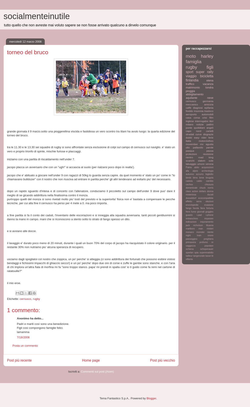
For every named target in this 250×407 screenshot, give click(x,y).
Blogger (151, 398)
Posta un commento (25, 345)
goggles (209, 212)
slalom (201, 160)
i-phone (209, 215)
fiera (202, 208)
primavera (191, 242)
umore (201, 163)
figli (210, 67)
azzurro (200, 174)
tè (212, 256)
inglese (190, 121)
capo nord (193, 131)
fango (188, 208)
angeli (210, 127)
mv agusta (206, 144)
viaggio (191, 76)
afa (187, 171)
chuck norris (206, 188)
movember (192, 144)
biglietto (209, 174)
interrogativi (201, 121)
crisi (204, 117)
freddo (189, 111)
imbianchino (192, 218)
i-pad (199, 215)
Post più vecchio (162, 360)
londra (209, 87)
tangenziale (199, 256)
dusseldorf (191, 198)
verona (209, 163)
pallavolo (198, 147)
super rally (204, 72)
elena (209, 80)
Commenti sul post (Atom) (97, 371)
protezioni (191, 154)
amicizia (208, 104)
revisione (208, 154)
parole (210, 147)
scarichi (190, 160)
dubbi (189, 137)
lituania (209, 225)
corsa (197, 117)
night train (193, 235)
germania (208, 101)
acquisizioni (207, 167)
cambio (210, 181)
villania (189, 259)
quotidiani (199, 127)
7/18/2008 (23, 337)
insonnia (199, 111)
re (212, 242)
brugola (209, 177)
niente (210, 232)
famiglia (194, 61)
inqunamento (206, 222)
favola (196, 208)
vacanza (208, 84)
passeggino (191, 239)
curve (198, 134)
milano (189, 124)
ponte (189, 127)
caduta (189, 181)
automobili (207, 114)
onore (210, 235)
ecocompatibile (205, 198)
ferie (210, 137)
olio (188, 147)
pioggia (190, 91)
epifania (208, 107)
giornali (201, 212)
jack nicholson (194, 225)
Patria (189, 167)
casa (188, 117)
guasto (189, 215)
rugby (36, 299)
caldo (199, 181)
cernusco (25, 299)
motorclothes (206, 140)
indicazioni (191, 222)
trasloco (208, 111)
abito (196, 167)
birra (195, 177)
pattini (210, 124)
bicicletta (206, 76)
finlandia (192, 80)
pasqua (190, 150)
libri (211, 121)
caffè (188, 107)
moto (191, 56)
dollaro (202, 191)
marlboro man (194, 228)
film (211, 117)
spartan (189, 252)
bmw (201, 177)
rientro (189, 157)
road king (205, 157)
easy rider (200, 137)
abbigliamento (195, 94)
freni (188, 212)
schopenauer (206, 249)
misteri (210, 228)
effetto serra (194, 201)
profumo (203, 242)
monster (200, 232)
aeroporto (191, 114)
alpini (195, 171)
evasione (208, 205)
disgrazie (208, 134)
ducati (210, 194)
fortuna (209, 208)
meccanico (192, 104)
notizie (200, 124)
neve (210, 97)
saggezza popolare (199, 246)
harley (207, 56)
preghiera (208, 239)
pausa (209, 150)
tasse (208, 256)
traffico (190, 84)
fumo (193, 212)
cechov (189, 184)
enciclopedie (192, 205)
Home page (91, 360)
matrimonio (193, 87)
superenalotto (206, 252)
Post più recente (19, 360)
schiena (190, 249)
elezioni (209, 201)
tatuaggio (191, 163)
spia (196, 252)
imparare (208, 218)
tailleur (189, 256)
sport (189, 72)
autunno (190, 174)
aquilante (191, 97)
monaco (190, 232)
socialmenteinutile (37, 16)
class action (192, 191)
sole (211, 160)
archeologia (207, 171)
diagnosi (198, 107)
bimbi (188, 177)
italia (188, 140)
